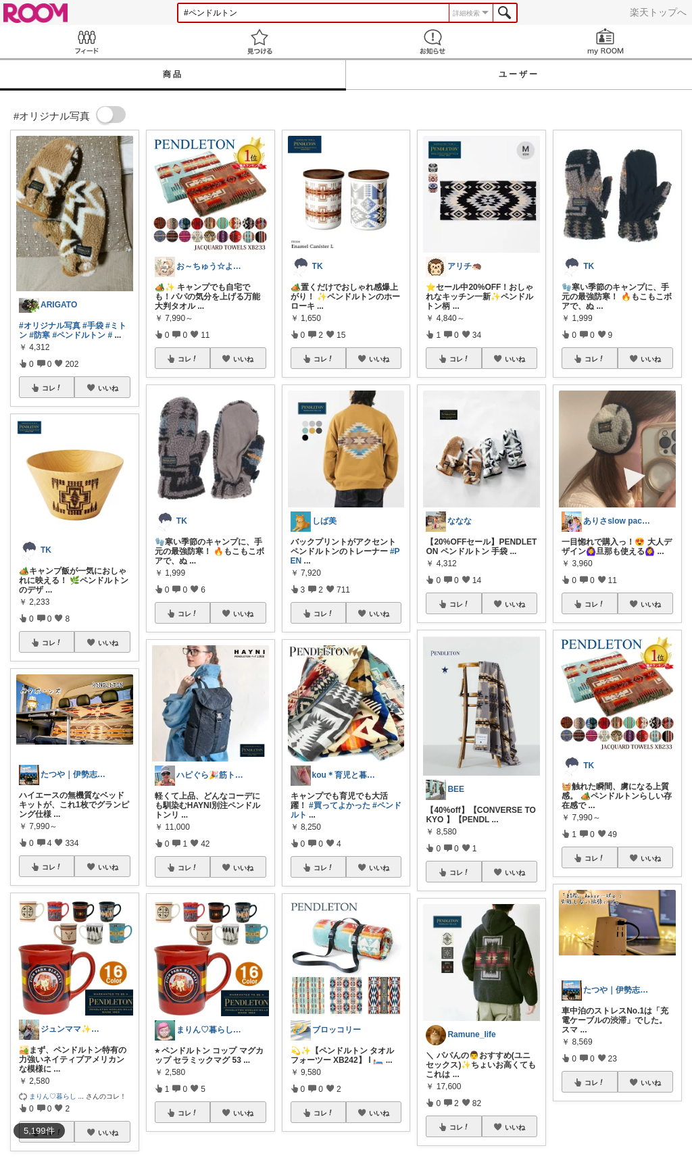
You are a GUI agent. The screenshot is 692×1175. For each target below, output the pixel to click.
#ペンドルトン (78, 335)
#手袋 (92, 325)
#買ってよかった (339, 805)
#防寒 (39, 335)
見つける (259, 41)
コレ (52, 387)
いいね (108, 387)
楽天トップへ (658, 12)
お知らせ (432, 41)
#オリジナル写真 (49, 325)
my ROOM (605, 41)
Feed (86, 41)
